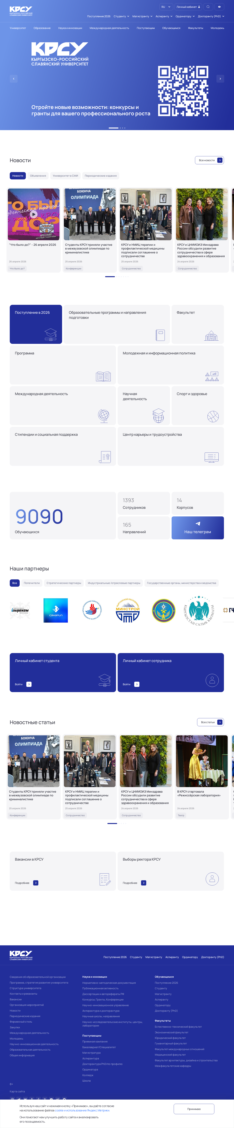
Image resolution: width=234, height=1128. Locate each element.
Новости (15, 1010)
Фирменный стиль (21, 1021)
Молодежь (16, 1038)
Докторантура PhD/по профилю (102, 1064)
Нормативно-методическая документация (109, 983)
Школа (86, 1080)
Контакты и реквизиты (23, 993)
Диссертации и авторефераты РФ (103, 994)
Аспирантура (90, 1058)
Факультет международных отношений (179, 1049)
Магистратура (91, 1052)
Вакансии (16, 999)
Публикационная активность (100, 988)
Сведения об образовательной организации (38, 977)
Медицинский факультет (170, 1054)
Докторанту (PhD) (166, 1011)
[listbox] (166, 6)
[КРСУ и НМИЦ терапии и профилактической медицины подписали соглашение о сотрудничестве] (146, 230)
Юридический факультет (170, 1038)
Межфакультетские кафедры (173, 1066)
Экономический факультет (171, 1032)
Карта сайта (17, 1091)
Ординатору (163, 1005)
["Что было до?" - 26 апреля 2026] (33, 230)
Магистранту (163, 994)
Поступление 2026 (166, 983)
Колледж (87, 1075)
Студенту (161, 988)
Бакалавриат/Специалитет (99, 1047)
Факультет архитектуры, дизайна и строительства (186, 1060)
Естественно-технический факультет (178, 1026)
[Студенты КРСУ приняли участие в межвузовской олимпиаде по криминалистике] (90, 230)
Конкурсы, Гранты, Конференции (103, 999)
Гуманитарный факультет (171, 1043)
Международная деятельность (29, 1033)
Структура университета (25, 988)
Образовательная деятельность (30, 1049)
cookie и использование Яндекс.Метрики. (82, 1110)
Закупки (15, 1027)
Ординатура (90, 1069)
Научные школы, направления (101, 1016)
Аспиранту (161, 999)
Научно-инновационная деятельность (34, 1044)
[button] (14, 79)
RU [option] (163, 7)
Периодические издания (25, 1016)
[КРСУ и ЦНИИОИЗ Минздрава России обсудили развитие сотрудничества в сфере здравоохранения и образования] (202, 230)
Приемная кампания (95, 1041)
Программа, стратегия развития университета (39, 982)
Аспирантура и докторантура (100, 1011)
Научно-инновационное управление (105, 1005)
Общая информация (22, 1055)
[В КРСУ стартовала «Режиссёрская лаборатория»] (202, 776)
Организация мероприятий (27, 1005)
